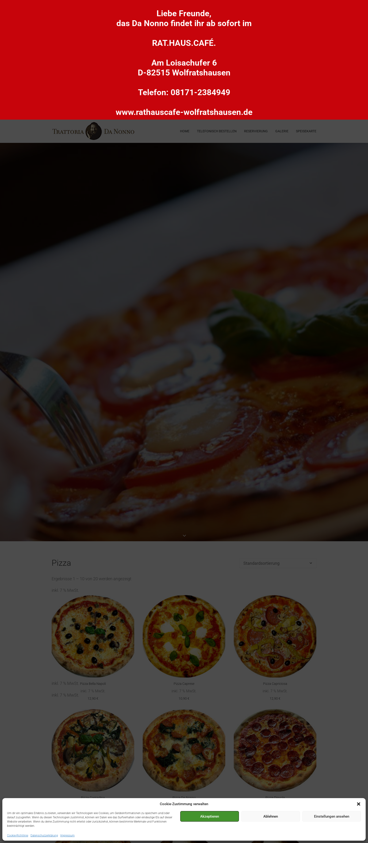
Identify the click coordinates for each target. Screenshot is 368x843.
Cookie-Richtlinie (17, 835)
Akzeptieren (209, 816)
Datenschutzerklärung (44, 835)
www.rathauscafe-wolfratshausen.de (184, 112)
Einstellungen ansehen (331, 816)
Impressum (67, 835)
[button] (358, 804)
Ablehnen (270, 816)
